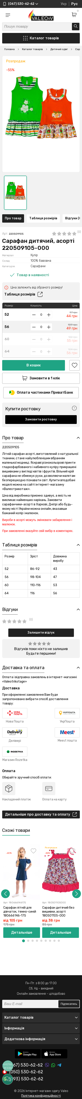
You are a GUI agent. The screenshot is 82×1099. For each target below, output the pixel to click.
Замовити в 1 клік (41, 378)
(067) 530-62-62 (22, 1065)
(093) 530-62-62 (22, 1079)
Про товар (13, 218)
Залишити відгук (41, 632)
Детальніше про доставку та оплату (41, 814)
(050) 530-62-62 (22, 1072)
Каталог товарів (41, 38)
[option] (15, 193)
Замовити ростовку (41, 419)
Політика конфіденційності (41, 1096)
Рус (74, 4)
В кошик (33, 365)
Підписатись (69, 1003)
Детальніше (21, 932)
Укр (64, 4)
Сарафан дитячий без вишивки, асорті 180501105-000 (58, 911)
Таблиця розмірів (43, 218)
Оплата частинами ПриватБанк (41, 392)
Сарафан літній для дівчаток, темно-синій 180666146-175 (19, 911)
